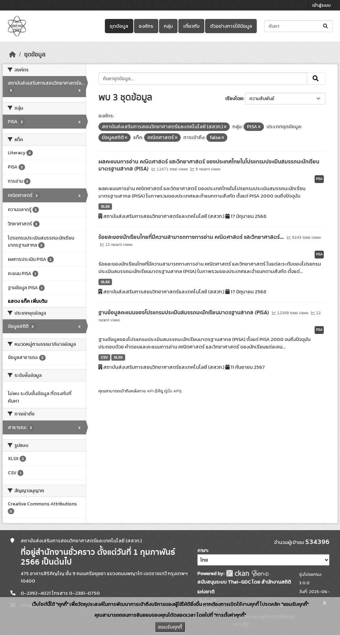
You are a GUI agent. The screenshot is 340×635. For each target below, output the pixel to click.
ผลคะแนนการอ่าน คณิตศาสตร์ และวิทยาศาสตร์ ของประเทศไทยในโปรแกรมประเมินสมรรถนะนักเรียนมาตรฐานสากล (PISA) (208, 165)
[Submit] (326, 26)
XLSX (105, 206)
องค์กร (146, 26)
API (150, 391)
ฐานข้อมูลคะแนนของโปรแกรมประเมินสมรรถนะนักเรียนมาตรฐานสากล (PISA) (184, 312)
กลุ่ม (168, 26)
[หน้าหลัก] (12, 54)
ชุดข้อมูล (119, 26)
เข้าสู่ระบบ (321, 5)
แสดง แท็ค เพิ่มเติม (27, 301)
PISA (319, 179)
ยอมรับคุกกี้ (170, 627)
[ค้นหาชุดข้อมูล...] (298, 26)
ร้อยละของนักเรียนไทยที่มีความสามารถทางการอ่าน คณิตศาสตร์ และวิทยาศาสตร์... (191, 237)
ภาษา (202, 550)
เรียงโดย (234, 98)
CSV (104, 357)
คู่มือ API (172, 391)
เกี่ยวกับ (191, 26)
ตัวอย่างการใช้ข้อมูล (231, 26)
